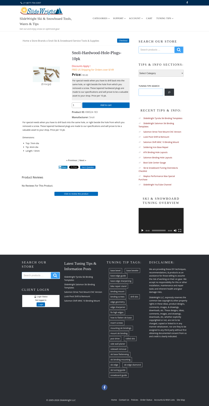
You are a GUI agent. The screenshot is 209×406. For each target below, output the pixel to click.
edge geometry (117, 301)
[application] (161, 220)
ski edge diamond (132, 364)
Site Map (181, 399)
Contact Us (124, 399)
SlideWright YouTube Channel (157, 184)
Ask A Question (88, 167)
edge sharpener (117, 307)
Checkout (123, 41)
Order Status (146, 399)
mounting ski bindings (120, 328)
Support (119, 18)
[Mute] (175, 230)
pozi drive (115, 338)
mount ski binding (118, 333)
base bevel (115, 270)
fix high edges (117, 312)
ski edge (114, 364)
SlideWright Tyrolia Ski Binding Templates (162, 118)
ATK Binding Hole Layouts (155, 152)
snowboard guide (118, 375)
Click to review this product (76, 194)
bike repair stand (118, 286)
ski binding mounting (120, 359)
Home (26, 40)
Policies (134, 399)
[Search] (169, 92)
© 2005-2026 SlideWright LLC (61, 400)
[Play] (142, 230)
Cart (149, 18)
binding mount (117, 291)
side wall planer (117, 343)
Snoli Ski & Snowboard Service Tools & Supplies (73, 40)
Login (40, 304)
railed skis (130, 338)
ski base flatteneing (119, 354)
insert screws (116, 322)
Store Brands (39, 40)
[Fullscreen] (179, 230)
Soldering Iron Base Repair (156, 147)
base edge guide (118, 275)
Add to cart (105, 105)
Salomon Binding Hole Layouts (157, 157)
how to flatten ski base (121, 317)
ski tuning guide (117, 370)
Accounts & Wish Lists (164, 399)
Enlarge (46, 84)
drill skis (134, 296)
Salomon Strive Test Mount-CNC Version (162, 131)
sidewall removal (118, 349)
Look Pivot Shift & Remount (156, 136)
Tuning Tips (165, 18)
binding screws (117, 296)
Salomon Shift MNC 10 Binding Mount (161, 142)
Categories (101, 18)
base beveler (132, 270)
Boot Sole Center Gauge (154, 162)
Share (62, 167)
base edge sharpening (120, 281)
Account (136, 18)
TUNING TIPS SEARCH (149, 86)
